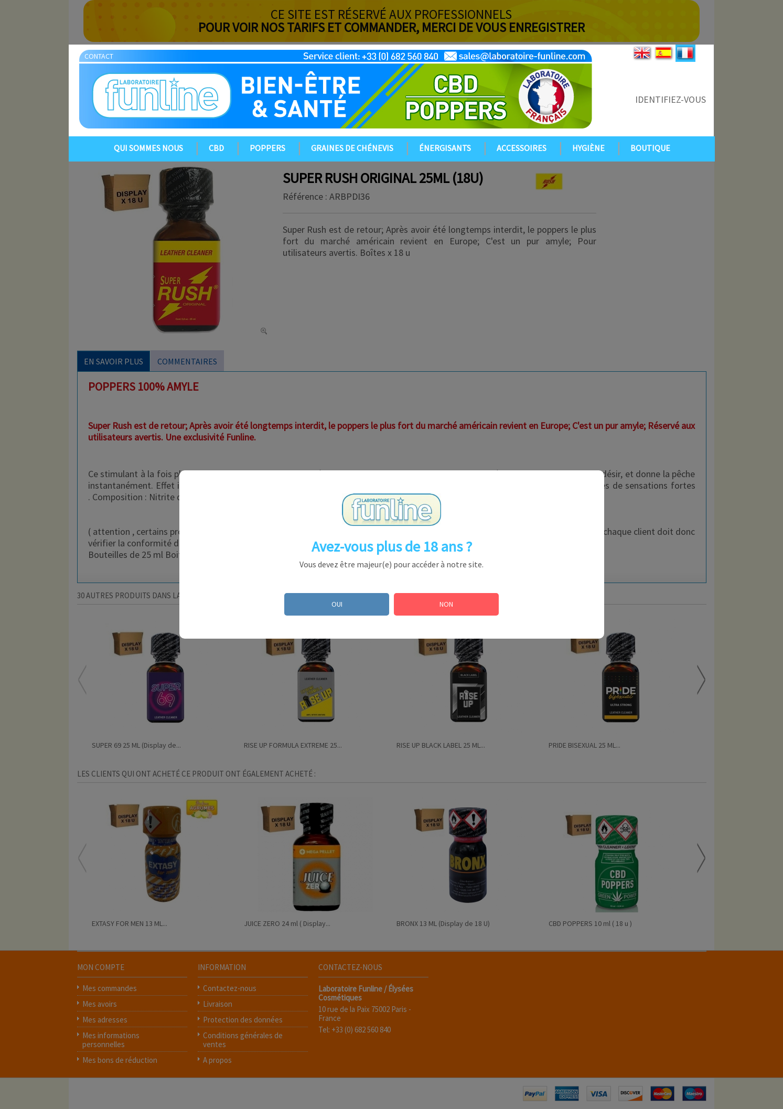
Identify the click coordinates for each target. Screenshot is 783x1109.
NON (446, 604)
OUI (336, 604)
